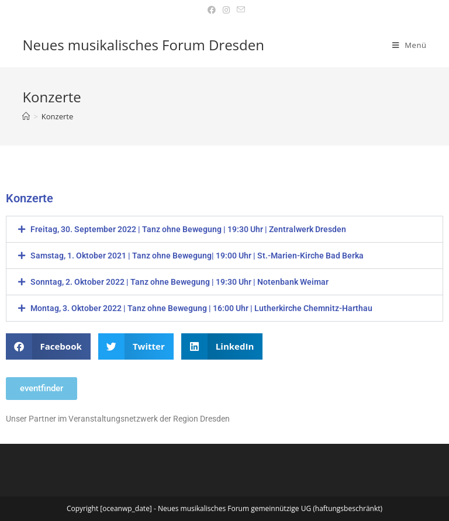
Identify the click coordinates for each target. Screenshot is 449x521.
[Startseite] (26, 116)
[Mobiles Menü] (409, 45)
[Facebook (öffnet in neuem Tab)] (211, 10)
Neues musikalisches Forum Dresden (143, 44)
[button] (224, 229)
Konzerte (57, 116)
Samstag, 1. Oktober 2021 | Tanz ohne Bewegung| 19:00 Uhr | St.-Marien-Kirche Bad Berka (197, 255)
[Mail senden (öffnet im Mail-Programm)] (239, 10)
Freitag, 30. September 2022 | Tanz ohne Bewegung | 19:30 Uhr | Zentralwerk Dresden (188, 229)
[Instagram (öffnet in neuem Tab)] (226, 10)
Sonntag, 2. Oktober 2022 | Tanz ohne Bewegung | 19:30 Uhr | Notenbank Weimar (179, 282)
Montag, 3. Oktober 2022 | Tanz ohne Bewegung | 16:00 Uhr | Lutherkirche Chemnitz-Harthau (201, 308)
